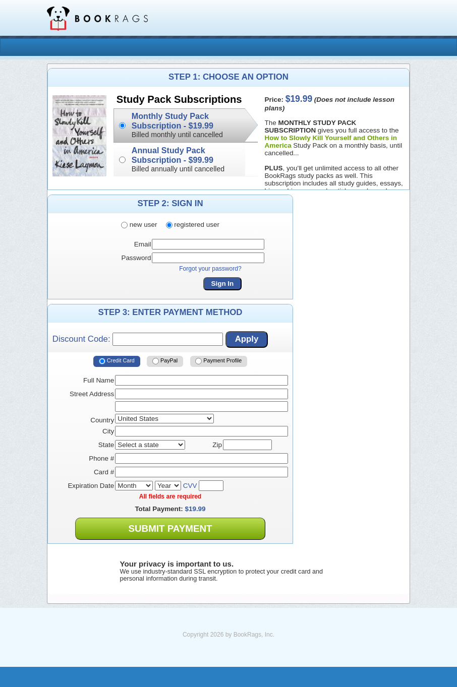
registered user (192, 224)
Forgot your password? (210, 268)
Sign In (222, 283)
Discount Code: (137, 339)
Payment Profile (218, 361)
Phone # (101, 458)
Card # (104, 472)
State (106, 445)
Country (102, 420)
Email (142, 244)
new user (139, 224)
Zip (217, 445)
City (108, 431)
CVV (190, 485)
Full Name (98, 380)
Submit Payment (170, 528)
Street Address (92, 394)
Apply (247, 339)
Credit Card (117, 361)
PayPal (165, 361)
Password (136, 258)
